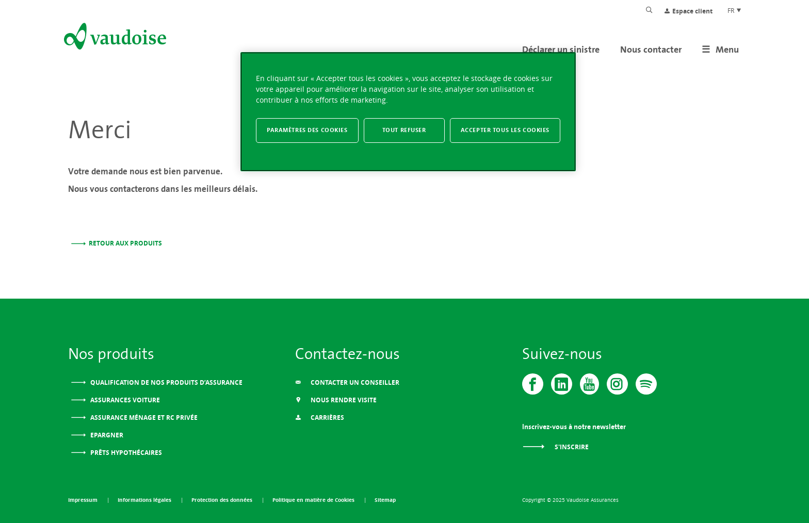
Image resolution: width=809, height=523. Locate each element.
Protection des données (222, 499)
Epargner (106, 435)
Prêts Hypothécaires (125, 452)
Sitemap (385, 499)
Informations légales (145, 499)
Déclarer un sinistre (561, 49)
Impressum (83, 499)
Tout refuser (404, 130)
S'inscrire (555, 447)
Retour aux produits (125, 243)
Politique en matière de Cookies (314, 499)
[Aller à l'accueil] (114, 38)
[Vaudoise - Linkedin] (561, 384)
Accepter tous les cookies (505, 130)
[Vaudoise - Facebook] (532, 384)
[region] (408, 111)
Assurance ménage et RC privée (143, 417)
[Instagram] (617, 384)
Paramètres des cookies (307, 130)
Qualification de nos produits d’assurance (165, 382)
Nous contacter (651, 49)
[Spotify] (646, 384)
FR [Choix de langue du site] (734, 10)
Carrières (319, 417)
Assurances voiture (124, 400)
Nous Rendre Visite (336, 400)
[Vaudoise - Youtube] (589, 384)
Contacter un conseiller (347, 382)
